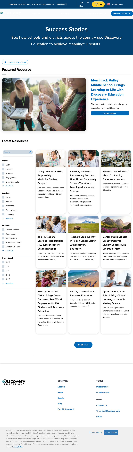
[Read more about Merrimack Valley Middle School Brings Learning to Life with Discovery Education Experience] (44, 104)
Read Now (62, 4)
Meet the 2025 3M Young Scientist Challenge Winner (31, 4)
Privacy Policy (17, 447)
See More (7, 186)
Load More (83, 344)
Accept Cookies (111, 432)
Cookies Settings (95, 432)
